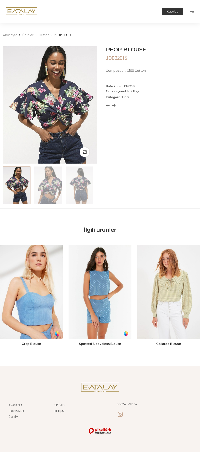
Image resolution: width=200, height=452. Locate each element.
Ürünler (30, 35)
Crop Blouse (31, 344)
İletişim (59, 411)
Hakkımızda (16, 411)
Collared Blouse (168, 344)
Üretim (13, 417)
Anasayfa (12, 35)
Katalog (173, 11)
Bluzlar (46, 35)
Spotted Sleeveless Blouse (100, 344)
